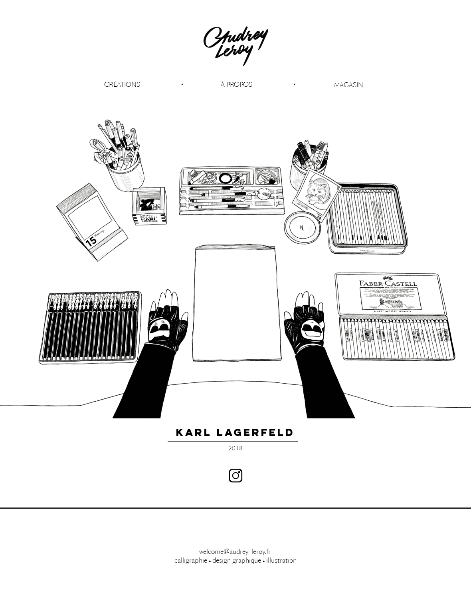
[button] (236, 84)
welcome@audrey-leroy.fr (235, 551)
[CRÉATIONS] (122, 84)
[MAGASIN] (348, 85)
